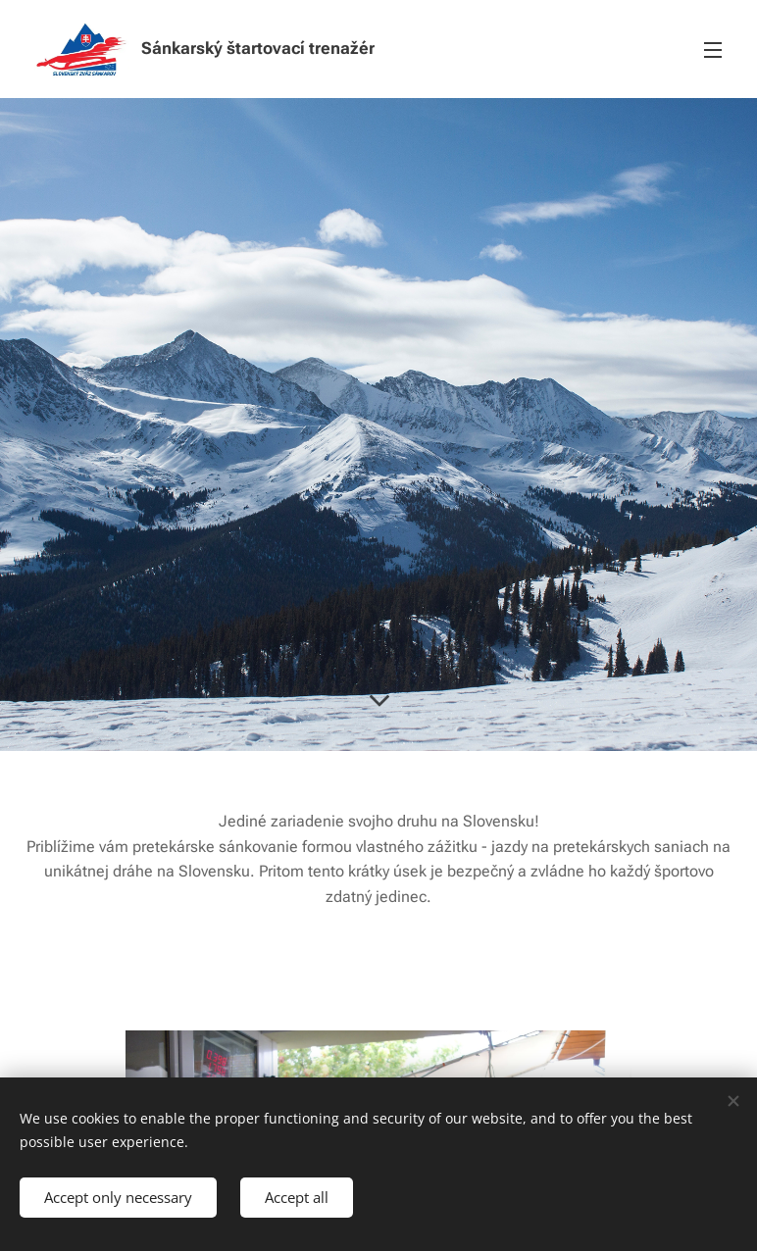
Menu (713, 50)
